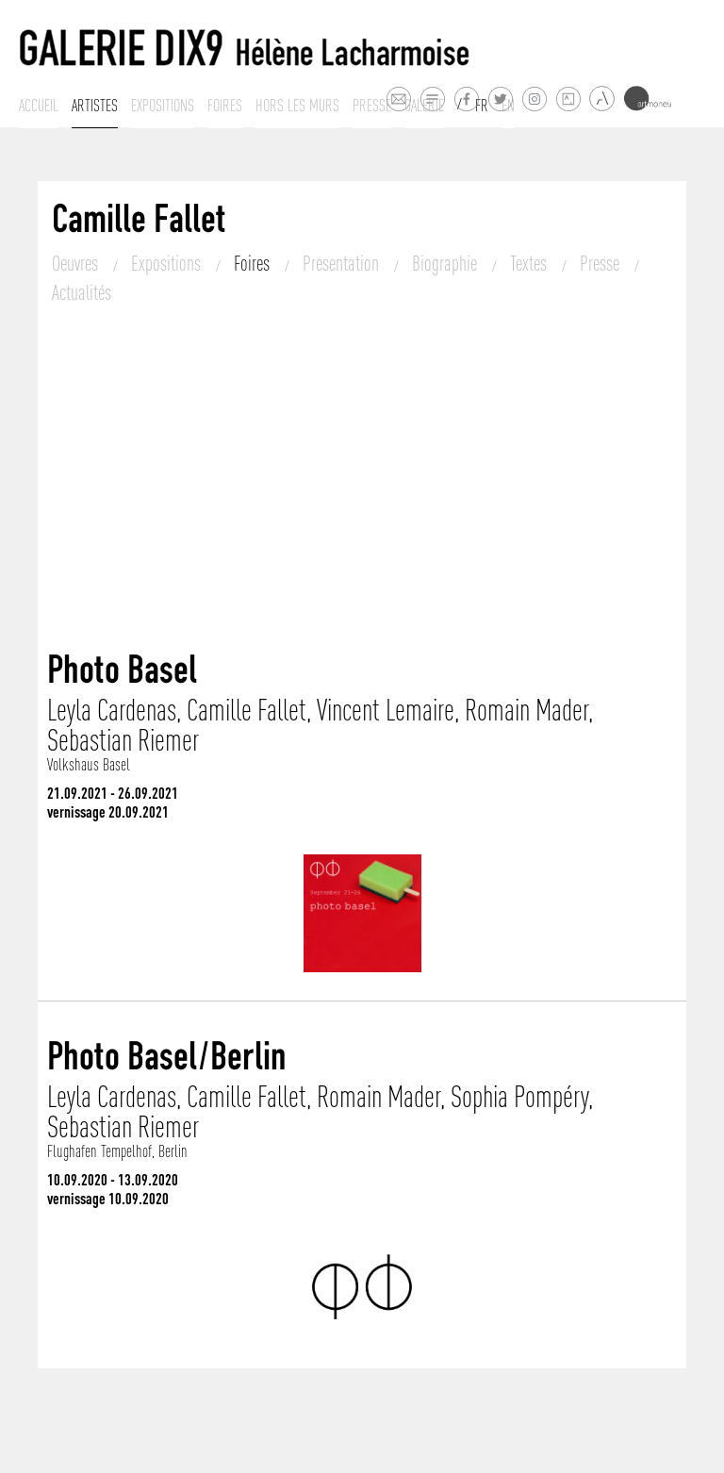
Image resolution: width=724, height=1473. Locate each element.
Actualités (81, 292)
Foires (224, 105)
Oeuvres (77, 263)
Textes (530, 263)
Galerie (424, 105)
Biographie (446, 263)
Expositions (162, 105)
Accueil (38, 105)
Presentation (343, 263)
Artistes (95, 105)
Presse (372, 105)
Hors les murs (297, 105)
